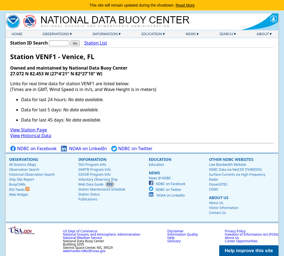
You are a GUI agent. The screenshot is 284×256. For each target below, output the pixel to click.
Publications (87, 199)
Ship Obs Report (21, 179)
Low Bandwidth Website (227, 164)
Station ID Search (29, 43)
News (191, 33)
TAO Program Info (92, 164)
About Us (219, 197)
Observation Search (24, 169)
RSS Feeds (19, 189)
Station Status (89, 194)
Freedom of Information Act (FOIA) (251, 234)
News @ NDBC (160, 178)
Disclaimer (175, 231)
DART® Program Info (94, 169)
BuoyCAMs (17, 184)
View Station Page (28, 130)
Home (17, 33)
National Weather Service (82, 237)
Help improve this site (249, 250)
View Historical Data (30, 136)
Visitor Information (223, 207)
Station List (95, 43)
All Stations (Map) (22, 164)
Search (226, 33)
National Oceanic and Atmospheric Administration (101, 234)
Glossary (173, 241)
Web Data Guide (90, 184)
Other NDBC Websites (231, 159)
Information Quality (182, 234)
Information (105, 33)
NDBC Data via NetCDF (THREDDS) (235, 169)
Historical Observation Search (32, 174)
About (263, 33)
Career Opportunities (241, 241)
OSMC (213, 189)
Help (170, 237)
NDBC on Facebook (33, 149)
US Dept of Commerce (80, 231)
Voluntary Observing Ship (98, 179)
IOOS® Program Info (94, 174)
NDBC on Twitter (131, 149)
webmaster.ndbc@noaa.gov (84, 251)
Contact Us (217, 212)
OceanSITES (218, 184)
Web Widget (18, 194)
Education (151, 33)
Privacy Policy (235, 231)
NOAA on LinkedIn (84, 149)
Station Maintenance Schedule (101, 189)
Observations (55, 33)
